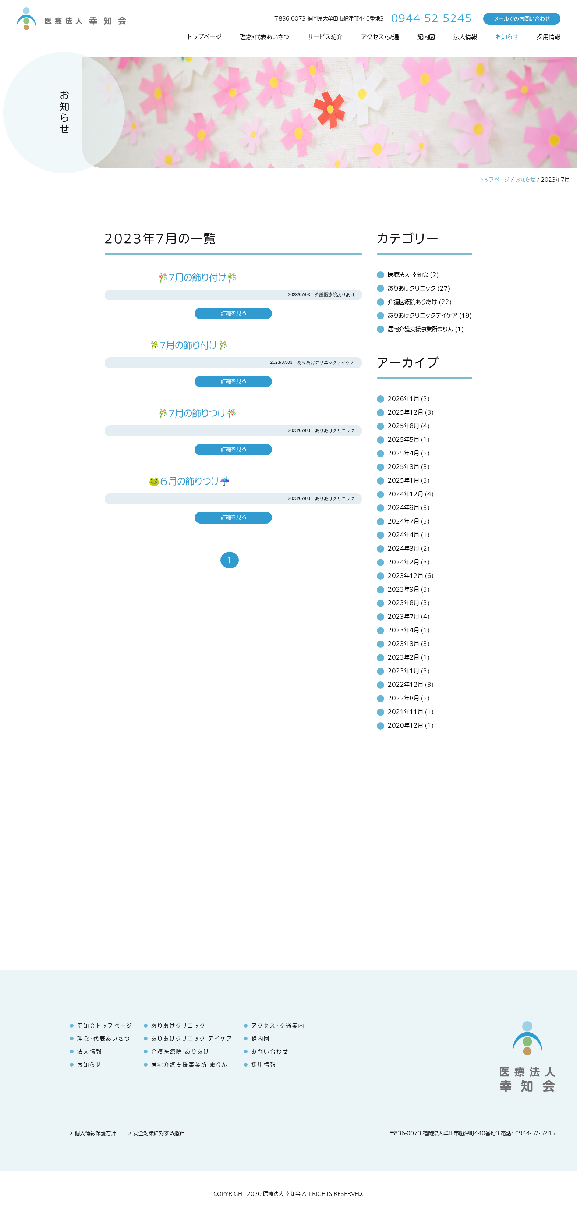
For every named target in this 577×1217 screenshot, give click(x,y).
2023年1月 (403, 671)
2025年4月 (403, 453)
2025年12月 (405, 412)
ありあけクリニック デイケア (192, 1039)
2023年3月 (403, 644)
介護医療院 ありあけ (180, 1051)
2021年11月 (405, 712)
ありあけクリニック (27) (419, 288)
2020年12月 (405, 725)
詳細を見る (233, 313)
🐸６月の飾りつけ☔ (167, 481)
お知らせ (506, 37)
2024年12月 (405, 494)
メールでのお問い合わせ (522, 18)
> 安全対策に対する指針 (156, 1133)
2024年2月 (403, 562)
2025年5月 (403, 440)
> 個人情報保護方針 (93, 1133)
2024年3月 (403, 548)
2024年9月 (403, 508)
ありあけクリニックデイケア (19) (430, 316)
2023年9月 (403, 589)
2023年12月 (405, 576)
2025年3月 (403, 467)
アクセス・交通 (380, 37)
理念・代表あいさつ (264, 37)
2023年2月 (403, 657)
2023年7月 (403, 617)
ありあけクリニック (178, 1026)
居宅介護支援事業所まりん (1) (426, 329)
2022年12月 (405, 685)
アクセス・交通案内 (278, 1026)
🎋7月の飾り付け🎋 (171, 277)
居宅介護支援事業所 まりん (189, 1065)
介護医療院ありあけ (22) (420, 302)
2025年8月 (403, 426)
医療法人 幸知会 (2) (413, 275)
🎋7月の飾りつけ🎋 (171, 413)
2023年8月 (403, 603)
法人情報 (465, 37)
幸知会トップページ (105, 1026)
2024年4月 (403, 535)
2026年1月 (403, 399)
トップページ (204, 37)
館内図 (426, 37)
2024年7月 (403, 521)
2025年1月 (403, 480)
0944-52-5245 (431, 18)
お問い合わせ (270, 1051)
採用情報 (548, 37)
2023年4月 (403, 630)
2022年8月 (403, 698)
